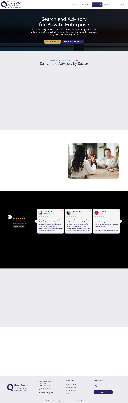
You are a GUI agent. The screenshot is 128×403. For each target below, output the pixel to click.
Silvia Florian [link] (48, 212)
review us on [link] (19, 226)
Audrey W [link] (103, 212)
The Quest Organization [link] (22, 216)
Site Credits (78, 401)
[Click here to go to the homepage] (17, 387)
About (106, 4)
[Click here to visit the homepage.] (11, 4)
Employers (86, 4)
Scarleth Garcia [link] (77, 212)
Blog (114, 4)
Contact (122, 4)
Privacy (70, 401)
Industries (97, 4)
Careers (75, 4)
